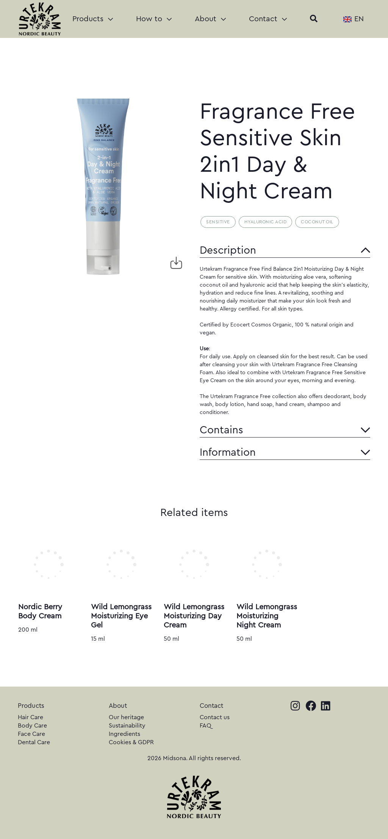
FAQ (205, 726)
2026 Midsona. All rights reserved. (194, 758)
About (210, 19)
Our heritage (126, 717)
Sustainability (127, 726)
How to (154, 19)
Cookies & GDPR (131, 742)
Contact (268, 19)
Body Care (32, 726)
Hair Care (30, 717)
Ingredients (124, 734)
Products (92, 19)
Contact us (215, 717)
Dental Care (34, 742)
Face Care (31, 734)
